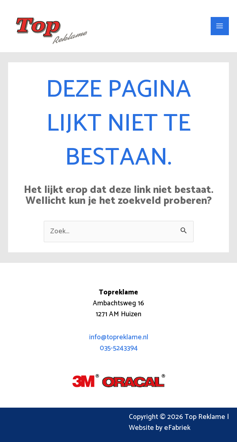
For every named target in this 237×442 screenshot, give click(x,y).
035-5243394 (119, 348)
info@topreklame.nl (118, 337)
